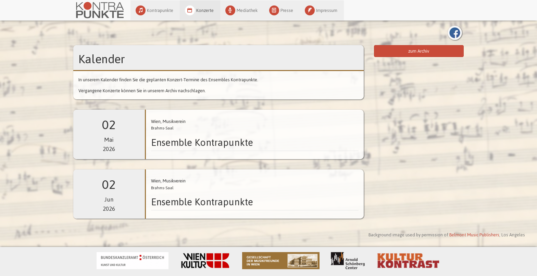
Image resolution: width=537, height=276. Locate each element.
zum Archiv (418, 51)
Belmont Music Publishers (474, 235)
